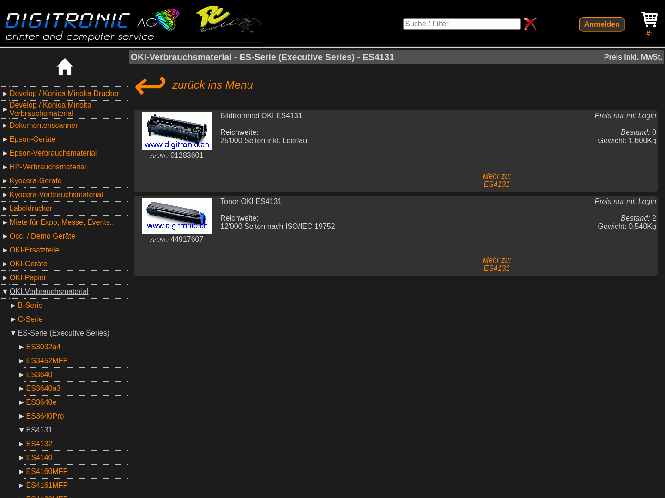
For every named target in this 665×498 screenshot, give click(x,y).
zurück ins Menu (192, 85)
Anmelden (602, 24)
